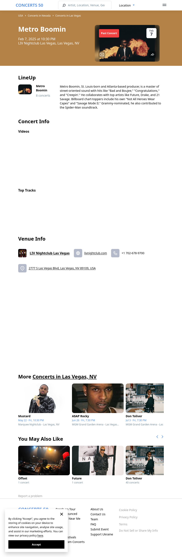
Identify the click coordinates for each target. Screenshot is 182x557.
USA (20, 15)
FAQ (93, 524)
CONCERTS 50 (29, 5)
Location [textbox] (125, 5)
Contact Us (98, 514)
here (40, 535)
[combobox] (127, 5)
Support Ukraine (102, 534)
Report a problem (30, 496)
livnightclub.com (95, 253)
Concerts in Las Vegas (68, 15)
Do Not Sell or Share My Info (138, 530)
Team (94, 519)
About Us (97, 509)
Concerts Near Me (68, 519)
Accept (36, 544)
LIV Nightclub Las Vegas (50, 253)
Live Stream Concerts (70, 542)
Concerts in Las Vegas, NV (64, 376)
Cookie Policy (128, 510)
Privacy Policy (128, 517)
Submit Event (100, 529)
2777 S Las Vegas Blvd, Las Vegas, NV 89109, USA (62, 268)
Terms (123, 524)
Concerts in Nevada (39, 15)
